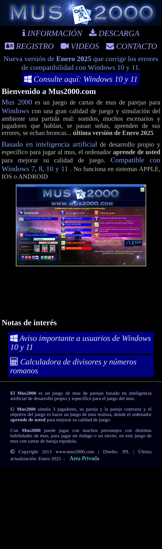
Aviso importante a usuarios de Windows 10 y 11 (80, 342)
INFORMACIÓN (52, 33)
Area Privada (84, 458)
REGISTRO (29, 46)
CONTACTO (131, 46)
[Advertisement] (81, 293)
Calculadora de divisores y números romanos (73, 366)
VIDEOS (80, 46)
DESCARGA (114, 33)
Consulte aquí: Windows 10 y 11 (81, 79)
